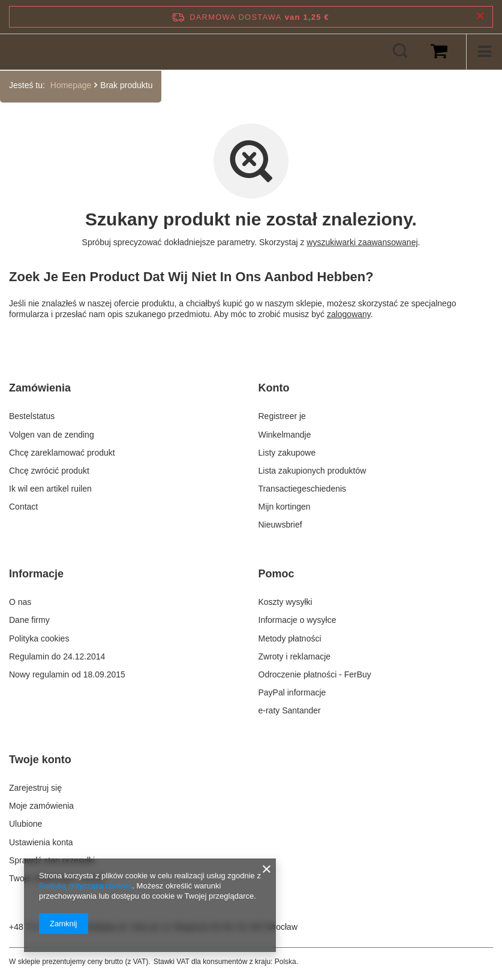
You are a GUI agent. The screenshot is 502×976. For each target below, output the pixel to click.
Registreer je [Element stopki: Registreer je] (282, 416)
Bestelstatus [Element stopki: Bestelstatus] (32, 416)
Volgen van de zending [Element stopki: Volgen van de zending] (51, 434)
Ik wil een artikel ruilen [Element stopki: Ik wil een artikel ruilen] (50, 488)
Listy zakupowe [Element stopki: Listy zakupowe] (287, 452)
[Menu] (484, 52)
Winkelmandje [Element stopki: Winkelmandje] (284, 434)
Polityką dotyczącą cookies (85, 885)
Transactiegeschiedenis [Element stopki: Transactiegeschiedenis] (302, 488)
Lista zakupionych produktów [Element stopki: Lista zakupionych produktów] (312, 470)
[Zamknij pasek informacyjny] (480, 16)
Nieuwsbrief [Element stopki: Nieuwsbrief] (280, 524)
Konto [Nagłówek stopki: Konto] (274, 388)
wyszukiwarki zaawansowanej (361, 242)
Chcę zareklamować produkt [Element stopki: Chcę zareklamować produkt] (62, 452)
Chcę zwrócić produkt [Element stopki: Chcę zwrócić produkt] (49, 470)
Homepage (71, 85)
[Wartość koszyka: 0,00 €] (439, 52)
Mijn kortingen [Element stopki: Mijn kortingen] (284, 506)
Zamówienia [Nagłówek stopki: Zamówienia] (40, 388)
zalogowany (349, 314)
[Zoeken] (400, 52)
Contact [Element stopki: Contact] (23, 506)
